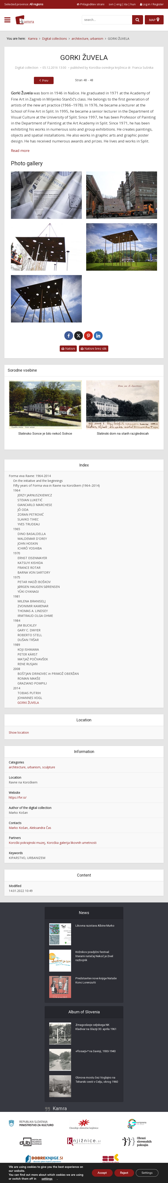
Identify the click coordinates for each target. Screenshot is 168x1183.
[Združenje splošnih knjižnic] (110, 1159)
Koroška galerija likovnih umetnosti (71, 843)
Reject (121, 1173)
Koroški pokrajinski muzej (27, 843)
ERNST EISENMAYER (32, 558)
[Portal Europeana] (137, 1124)
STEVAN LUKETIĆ (30, 500)
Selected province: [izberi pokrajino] (23, 4)
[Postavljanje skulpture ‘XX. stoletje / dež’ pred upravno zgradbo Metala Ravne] (46, 247)
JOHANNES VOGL (30, 698)
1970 (16, 553)
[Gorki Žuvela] (46, 195)
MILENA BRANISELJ (32, 601)
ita (126, 4)
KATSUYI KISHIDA (30, 563)
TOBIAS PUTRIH (29, 693)
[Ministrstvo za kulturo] (31, 1124)
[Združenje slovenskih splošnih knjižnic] (84, 1141)
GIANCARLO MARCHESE (35, 505)
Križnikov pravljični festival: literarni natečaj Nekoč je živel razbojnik (95, 957)
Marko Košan (18, 828)
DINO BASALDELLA (32, 534)
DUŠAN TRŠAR (28, 640)
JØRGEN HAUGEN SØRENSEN (39, 587)
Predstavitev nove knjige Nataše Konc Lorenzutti (92, 981)
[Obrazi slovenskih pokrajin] (137, 1141)
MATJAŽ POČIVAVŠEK (33, 659)
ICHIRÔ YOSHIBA (30, 548)
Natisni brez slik (94, 348)
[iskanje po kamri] (106, 19)
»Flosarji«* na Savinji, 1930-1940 (94, 1054)
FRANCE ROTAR (29, 567)
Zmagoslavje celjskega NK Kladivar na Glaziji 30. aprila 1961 (93, 1030)
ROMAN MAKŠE (29, 678)
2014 (16, 688)
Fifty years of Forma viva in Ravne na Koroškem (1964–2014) (56, 485)
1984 (16, 620)
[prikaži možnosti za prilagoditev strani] (90, 4)
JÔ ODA (23, 510)
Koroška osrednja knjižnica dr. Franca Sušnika (121, 68)
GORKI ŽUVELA (28, 702)
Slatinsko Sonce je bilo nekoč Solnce (45, 434)
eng (118, 4)
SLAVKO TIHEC (28, 519)
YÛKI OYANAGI (28, 591)
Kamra (60, 1108)
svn (111, 4)
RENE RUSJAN (27, 664)
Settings (146, 1173)
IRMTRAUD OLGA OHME (35, 616)
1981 (16, 596)
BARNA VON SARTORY (34, 572)
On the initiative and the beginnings (38, 481)
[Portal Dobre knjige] (44, 1159)
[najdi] (136, 19)
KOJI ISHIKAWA (28, 649)
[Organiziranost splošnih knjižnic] (84, 1124)
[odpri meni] (7, 19)
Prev (45, 80)
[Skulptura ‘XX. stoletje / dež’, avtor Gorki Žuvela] (121, 195)
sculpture (48, 767)
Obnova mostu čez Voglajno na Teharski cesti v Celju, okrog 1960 (96, 1083)
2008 (16, 669)
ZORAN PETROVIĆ (31, 514)
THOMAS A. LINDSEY (33, 611)
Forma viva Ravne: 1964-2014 (30, 476)
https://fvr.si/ (17, 797)
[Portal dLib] (31, 1141)
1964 (16, 490)
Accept (97, 1173)
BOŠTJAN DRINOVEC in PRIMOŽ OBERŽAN (48, 674)
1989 (16, 645)
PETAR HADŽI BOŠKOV (34, 582)
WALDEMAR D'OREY (32, 539)
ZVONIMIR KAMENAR (33, 606)
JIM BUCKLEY (27, 625)
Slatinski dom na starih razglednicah (123, 434)
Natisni (68, 348)
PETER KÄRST (28, 654)
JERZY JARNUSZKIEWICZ (35, 495)
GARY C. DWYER (29, 630)
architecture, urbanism (24, 767)
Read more (20, 150)
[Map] (154, 19)
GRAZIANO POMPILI (32, 683)
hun (133, 4)
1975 (16, 577)
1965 (16, 529)
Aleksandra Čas (40, 828)
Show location (19, 732)
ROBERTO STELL (30, 635)
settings (55, 1179)
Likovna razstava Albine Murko (96, 926)
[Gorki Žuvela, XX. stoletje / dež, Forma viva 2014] (121, 247)
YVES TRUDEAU (29, 524)
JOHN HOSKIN (28, 543)
